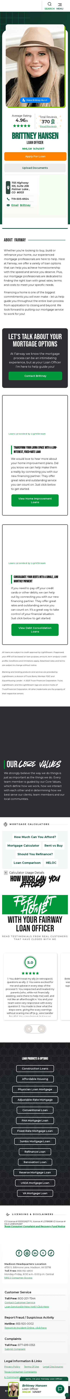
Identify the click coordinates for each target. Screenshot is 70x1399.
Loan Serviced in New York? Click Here (27, 1306)
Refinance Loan (35, 1151)
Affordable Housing (35, 1079)
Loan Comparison (27, 863)
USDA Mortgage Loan (35, 1183)
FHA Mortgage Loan (35, 1120)
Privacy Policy (12, 1366)
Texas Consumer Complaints (20, 1372)
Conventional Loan (35, 1110)
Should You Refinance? (35, 854)
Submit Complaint (15, 1349)
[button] (60, 6)
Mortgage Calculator (23, 845)
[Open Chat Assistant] (60, 1389)
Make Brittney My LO (37, 100)
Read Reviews (48, 126)
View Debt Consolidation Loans (35, 629)
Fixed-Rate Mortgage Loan (35, 1131)
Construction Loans (35, 1068)
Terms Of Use (31, 1366)
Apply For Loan (35, 156)
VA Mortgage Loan (35, 1193)
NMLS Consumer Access (18, 1277)
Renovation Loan (35, 1162)
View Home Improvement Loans (35, 500)
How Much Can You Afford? (35, 837)
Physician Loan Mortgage (35, 1089)
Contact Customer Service (20, 1302)
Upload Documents (35, 167)
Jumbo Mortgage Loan (35, 1141)
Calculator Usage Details (26, 872)
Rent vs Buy (54, 845)
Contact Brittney (35, 376)
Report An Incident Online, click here (26, 1327)
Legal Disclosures (53, 1366)
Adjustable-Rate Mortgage (35, 1099)
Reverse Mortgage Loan (35, 1172)
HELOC (51, 863)
